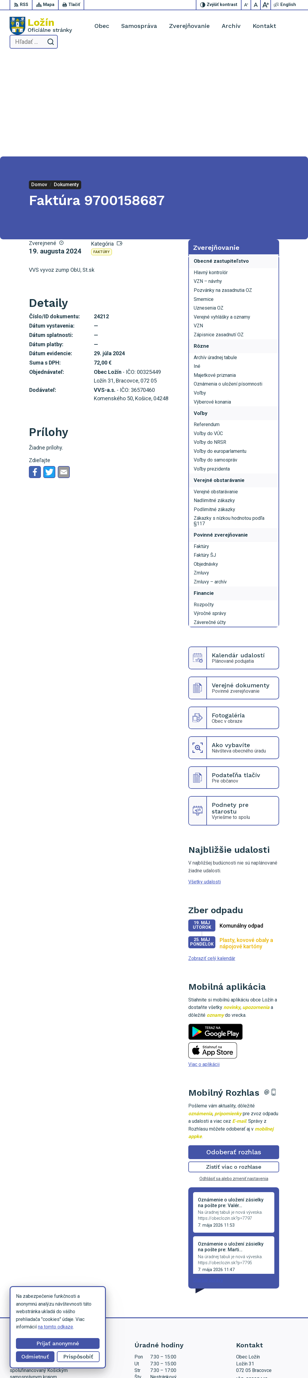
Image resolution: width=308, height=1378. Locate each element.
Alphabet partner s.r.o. (120, 1362)
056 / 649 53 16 (253, 1304)
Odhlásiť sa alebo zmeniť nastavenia (233, 1078)
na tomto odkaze (55, 1327)
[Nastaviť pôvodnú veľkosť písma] (256, 5)
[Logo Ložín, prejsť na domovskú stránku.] (41, 26)
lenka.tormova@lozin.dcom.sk (267, 1310)
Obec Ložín (196, 1362)
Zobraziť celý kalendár (211, 858)
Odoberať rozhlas (233, 1051)
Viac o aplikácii (204, 964)
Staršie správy (208, 1179)
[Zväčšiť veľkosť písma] (265, 5)
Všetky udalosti (204, 781)
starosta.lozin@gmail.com (263, 1317)
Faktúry (101, 151)
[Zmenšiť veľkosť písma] (246, 5)
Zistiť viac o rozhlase (234, 1066)
